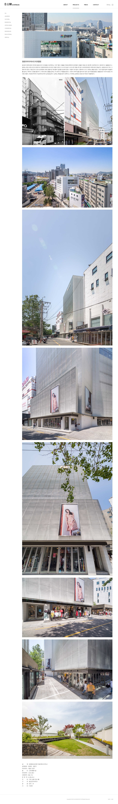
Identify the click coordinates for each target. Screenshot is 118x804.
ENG (112, 799)
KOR (109, 799)
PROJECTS (76, 4)
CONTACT (96, 4)
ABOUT (65, 4)
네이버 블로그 (108, 5)
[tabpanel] (67, 35)
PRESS (86, 4)
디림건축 (12, 4)
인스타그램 (112, 5)
